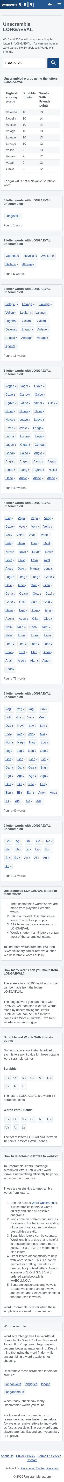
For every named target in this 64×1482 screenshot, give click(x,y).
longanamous (14, 1392)
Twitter (40, 1468)
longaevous (13, 1384)
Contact (32, 1460)
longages (31, 1384)
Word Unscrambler (44, 1203)
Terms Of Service (49, 1456)
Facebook (27, 1468)
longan (45, 1384)
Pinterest (52, 1468)
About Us (7, 1456)
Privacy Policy (25, 1456)
